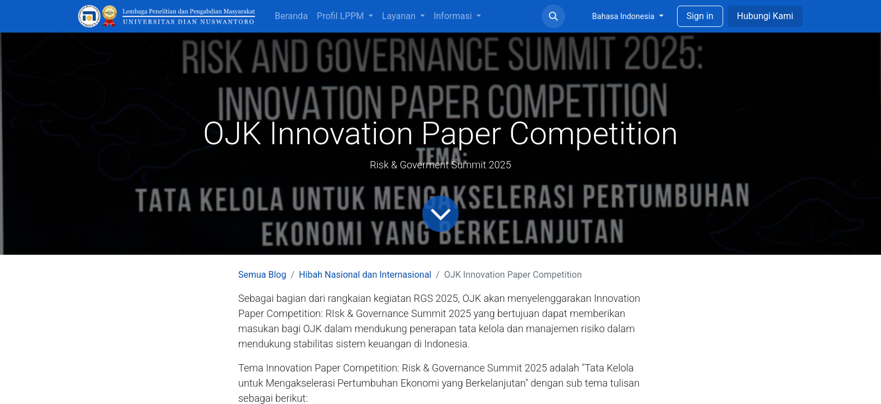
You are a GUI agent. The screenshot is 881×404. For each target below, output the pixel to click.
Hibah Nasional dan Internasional (365, 274)
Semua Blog (262, 274)
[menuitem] (291, 16)
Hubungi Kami (765, 16)
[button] (553, 16)
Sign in (700, 16)
